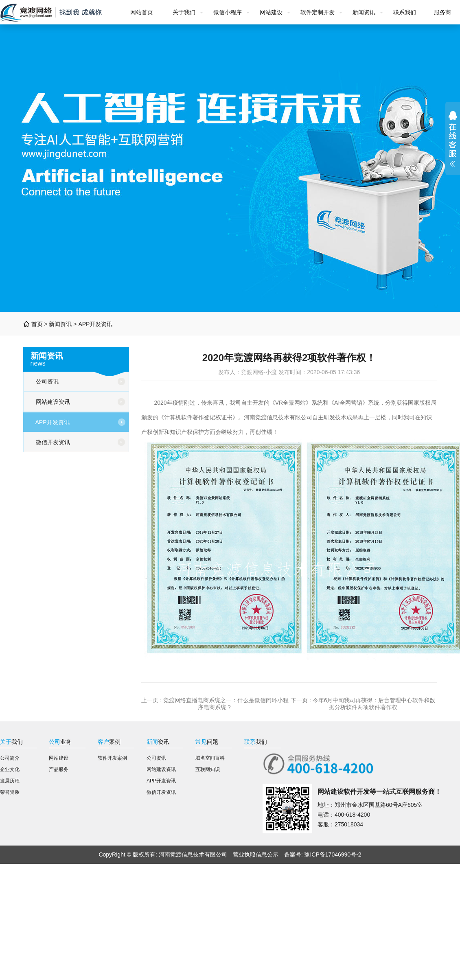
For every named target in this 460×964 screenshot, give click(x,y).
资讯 (158, 741)
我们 (11, 741)
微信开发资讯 (53, 442)
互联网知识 (207, 769)
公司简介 (10, 758)
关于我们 (184, 12)
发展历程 (10, 781)
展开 (452, 138)
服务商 (442, 12)
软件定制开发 (317, 12)
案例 (109, 741)
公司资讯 (47, 381)
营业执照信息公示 (255, 854)
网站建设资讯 (53, 402)
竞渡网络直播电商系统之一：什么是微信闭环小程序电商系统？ (226, 703)
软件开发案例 (112, 758)
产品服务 (58, 769)
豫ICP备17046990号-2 (332, 854)
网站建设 (271, 12)
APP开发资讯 (95, 324)
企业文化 (10, 769)
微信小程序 (227, 12)
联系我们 (404, 12)
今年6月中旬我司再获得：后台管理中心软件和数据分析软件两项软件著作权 (374, 703)
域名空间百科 (210, 758)
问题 (206, 741)
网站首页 (141, 12)
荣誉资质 (10, 792)
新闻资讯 (364, 12)
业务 (60, 741)
